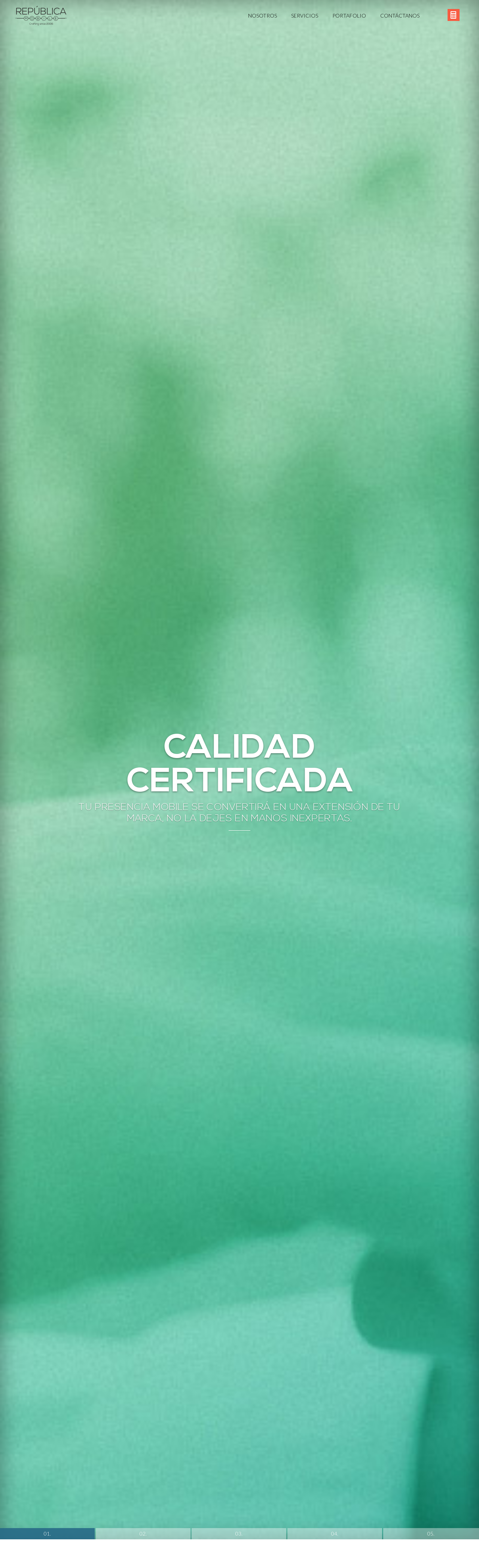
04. (334, 1377)
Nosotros (262, 15)
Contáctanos (399, 15)
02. (143, 1377)
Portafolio (349, 15)
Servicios (304, 15)
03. (238, 1377)
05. (430, 1377)
